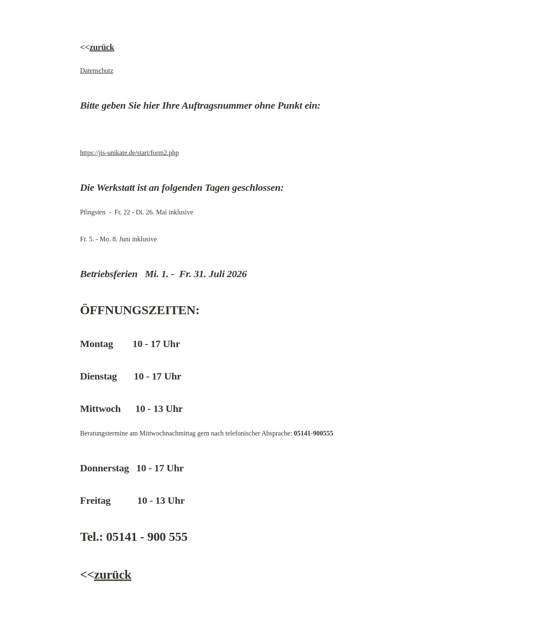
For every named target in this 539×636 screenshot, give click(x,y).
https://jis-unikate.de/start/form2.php (129, 152)
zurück (101, 47)
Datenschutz (96, 70)
